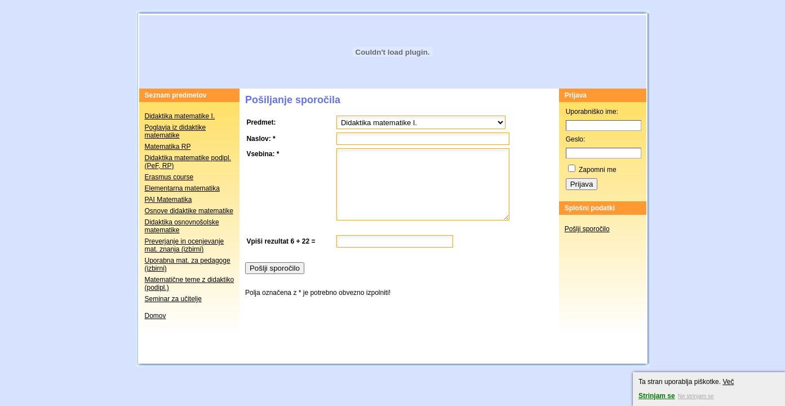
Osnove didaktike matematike (189, 211)
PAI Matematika (168, 200)
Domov (155, 316)
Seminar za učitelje (173, 299)
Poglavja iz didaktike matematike (175, 131)
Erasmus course (169, 177)
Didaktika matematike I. (180, 116)
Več (728, 382)
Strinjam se (656, 396)
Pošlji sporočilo (587, 229)
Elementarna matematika (182, 188)
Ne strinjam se (696, 396)
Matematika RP (168, 147)
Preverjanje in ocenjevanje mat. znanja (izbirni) (184, 245)
